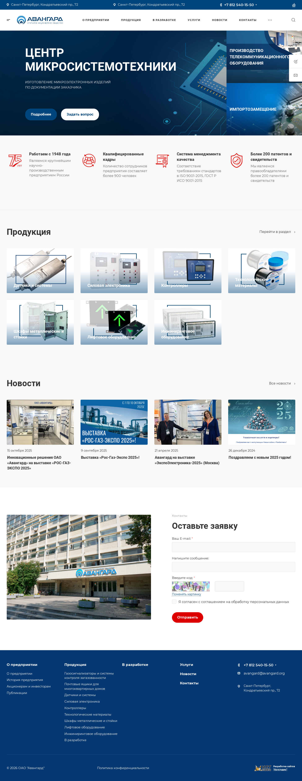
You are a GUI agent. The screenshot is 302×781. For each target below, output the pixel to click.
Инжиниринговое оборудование (90, 734)
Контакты (189, 683)
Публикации (17, 693)
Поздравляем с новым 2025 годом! (260, 457)
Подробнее (41, 114)
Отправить (187, 617)
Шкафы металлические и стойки (90, 721)
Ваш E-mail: (182, 539)
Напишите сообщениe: (190, 558)
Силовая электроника (82, 701)
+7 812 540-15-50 (239, 5)
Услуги (186, 665)
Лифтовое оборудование (84, 727)
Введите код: (183, 578)
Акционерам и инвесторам (29, 686)
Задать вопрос (80, 114)
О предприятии (22, 665)
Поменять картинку (186, 594)
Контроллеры (75, 708)
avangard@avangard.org (264, 673)
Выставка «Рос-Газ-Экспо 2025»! (110, 457)
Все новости (282, 383)
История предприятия (25, 680)
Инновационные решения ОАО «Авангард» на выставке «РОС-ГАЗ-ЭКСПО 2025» (39, 462)
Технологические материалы (87, 714)
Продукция (75, 665)
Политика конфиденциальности (123, 768)
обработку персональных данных (260, 602)
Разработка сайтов (284, 768)
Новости (188, 674)
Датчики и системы (80, 695)
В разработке (75, 740)
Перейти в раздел (277, 232)
